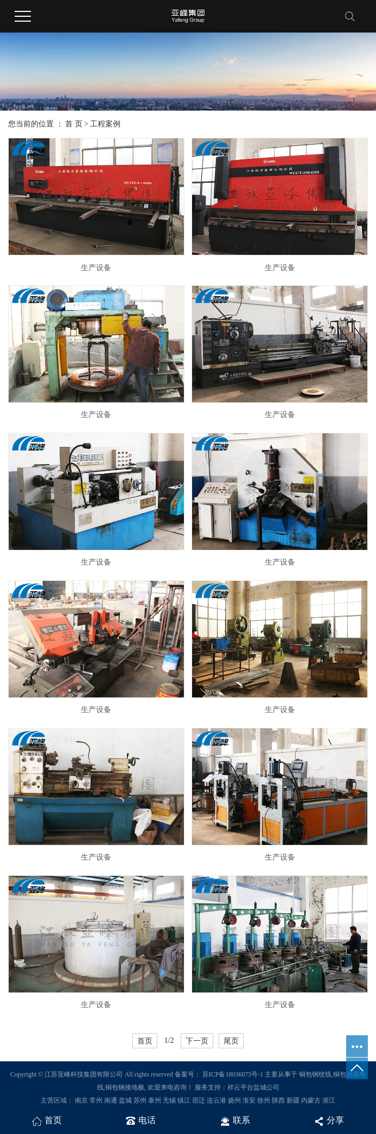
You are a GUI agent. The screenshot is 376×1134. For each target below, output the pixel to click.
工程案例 (105, 124)
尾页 (231, 1040)
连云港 (216, 1100)
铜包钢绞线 (315, 1074)
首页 (144, 1040)
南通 (110, 1100)
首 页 (73, 124)
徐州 (263, 1100)
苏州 (139, 1100)
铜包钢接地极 (124, 1087)
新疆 (292, 1100)
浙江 (328, 1100)
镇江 (183, 1100)
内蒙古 (311, 1100)
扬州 (234, 1100)
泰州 (154, 1100)
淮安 (249, 1100)
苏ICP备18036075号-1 (233, 1074)
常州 (96, 1100)
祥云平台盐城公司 (253, 1087)
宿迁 (198, 1100)
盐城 (125, 1100)
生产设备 (96, 268)
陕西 (278, 1100)
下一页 (197, 1040)
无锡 (169, 1100)
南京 (81, 1100)
